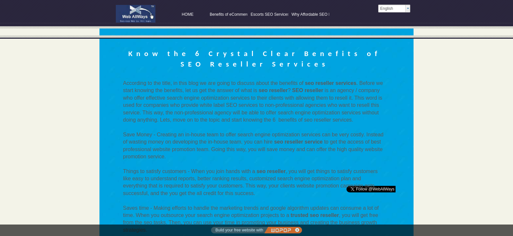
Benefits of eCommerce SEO (228, 14)
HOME (188, 14)
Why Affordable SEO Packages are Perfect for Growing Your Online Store (310, 14)
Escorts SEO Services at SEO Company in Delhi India (269, 14)
